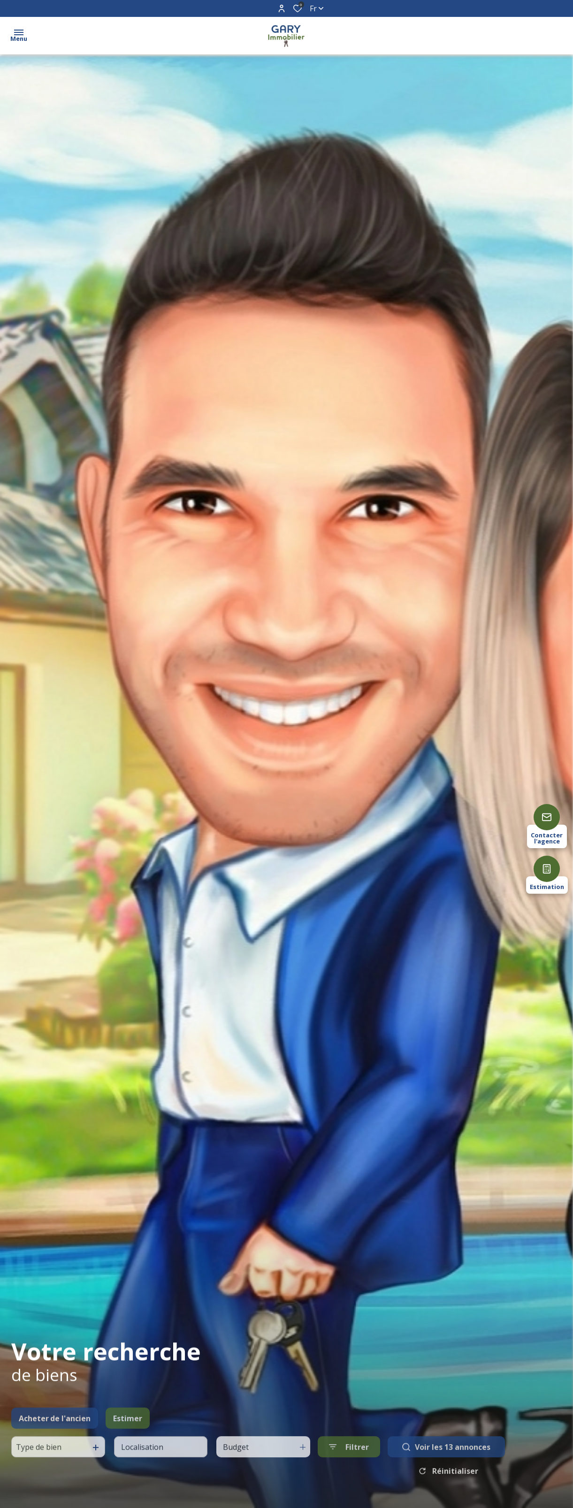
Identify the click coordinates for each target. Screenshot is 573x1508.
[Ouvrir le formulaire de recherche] (349, 1467)
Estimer (127, 1438)
